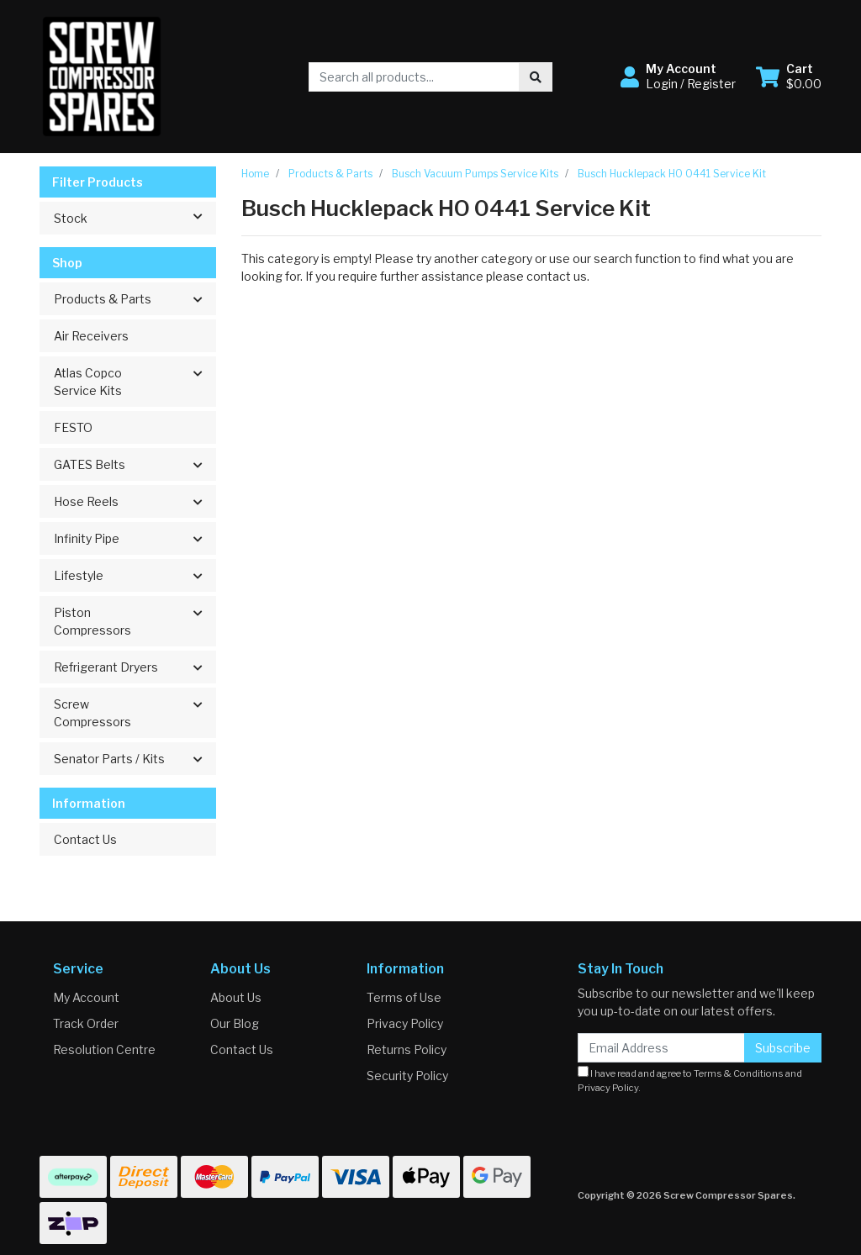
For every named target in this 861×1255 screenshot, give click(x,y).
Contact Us (85, 839)
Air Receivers (91, 336)
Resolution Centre (104, 1049)
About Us (235, 997)
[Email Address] (661, 1048)
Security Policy (407, 1075)
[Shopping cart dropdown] (788, 76)
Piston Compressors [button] (92, 621)
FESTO (73, 427)
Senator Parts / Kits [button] (109, 758)
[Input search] (414, 77)
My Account (86, 997)
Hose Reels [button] (86, 501)
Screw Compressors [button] (92, 713)
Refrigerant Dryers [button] (106, 667)
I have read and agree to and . (690, 1080)
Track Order (86, 1023)
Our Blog (234, 1023)
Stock (134, 217)
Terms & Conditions (739, 1073)
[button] (678, 76)
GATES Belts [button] (89, 464)
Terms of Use (404, 997)
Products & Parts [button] (102, 299)
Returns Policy (406, 1049)
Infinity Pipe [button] (86, 538)
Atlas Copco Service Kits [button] (88, 382)
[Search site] (535, 77)
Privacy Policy (405, 1023)
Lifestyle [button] (78, 575)
